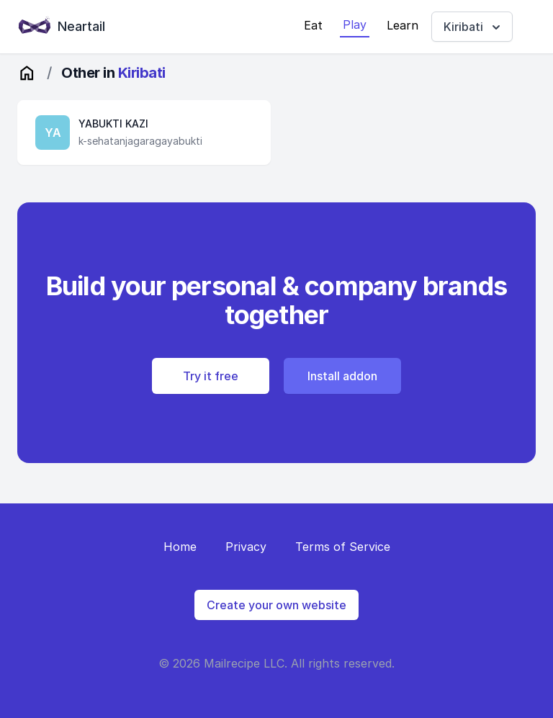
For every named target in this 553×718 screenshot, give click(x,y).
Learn (402, 25)
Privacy (245, 546)
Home (180, 546)
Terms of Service (342, 546)
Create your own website (276, 605)
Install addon (342, 376)
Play (355, 24)
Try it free (210, 376)
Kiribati (473, 27)
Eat (313, 25)
